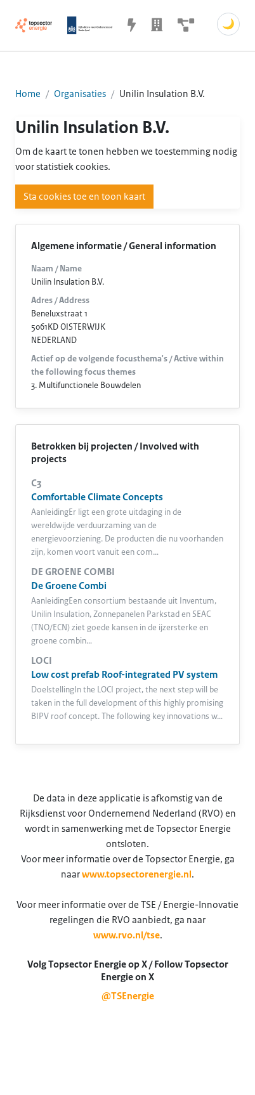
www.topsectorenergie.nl (137, 874)
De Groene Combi (69, 586)
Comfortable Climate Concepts (97, 497)
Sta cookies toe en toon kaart (84, 196)
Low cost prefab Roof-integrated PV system (124, 675)
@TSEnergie (127, 996)
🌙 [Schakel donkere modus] (228, 24)
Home (28, 94)
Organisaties (80, 94)
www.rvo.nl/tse (126, 935)
